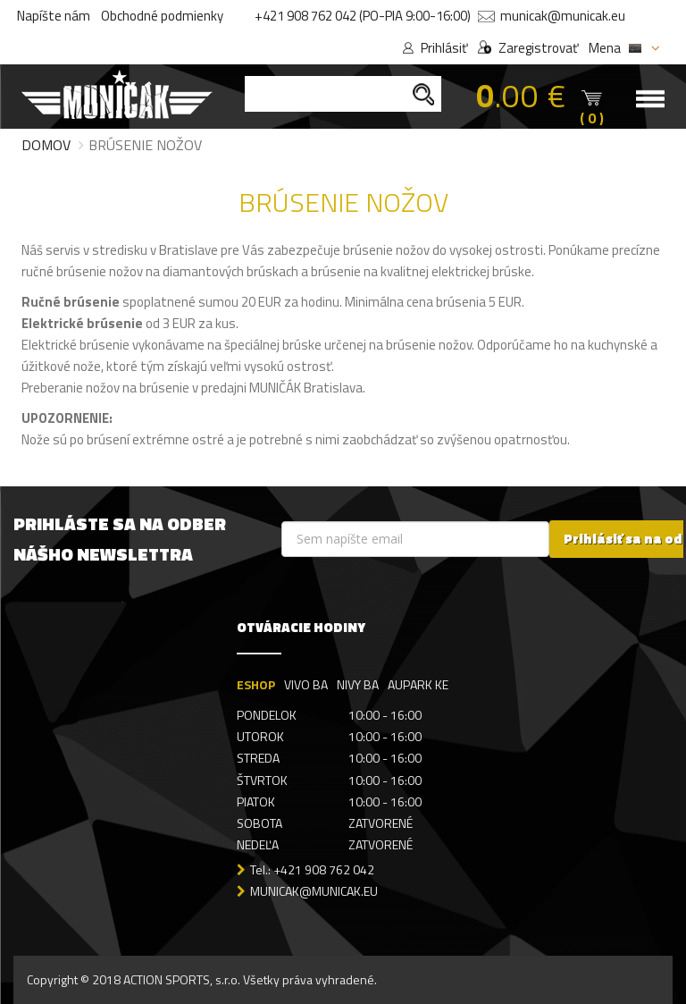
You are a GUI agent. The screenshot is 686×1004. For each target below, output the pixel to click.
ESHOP (256, 684)
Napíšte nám (53, 15)
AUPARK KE (418, 684)
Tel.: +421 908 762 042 (312, 869)
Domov (46, 145)
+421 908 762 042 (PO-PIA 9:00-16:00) (363, 15)
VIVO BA (306, 684)
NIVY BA (358, 684)
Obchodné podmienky (162, 15)
